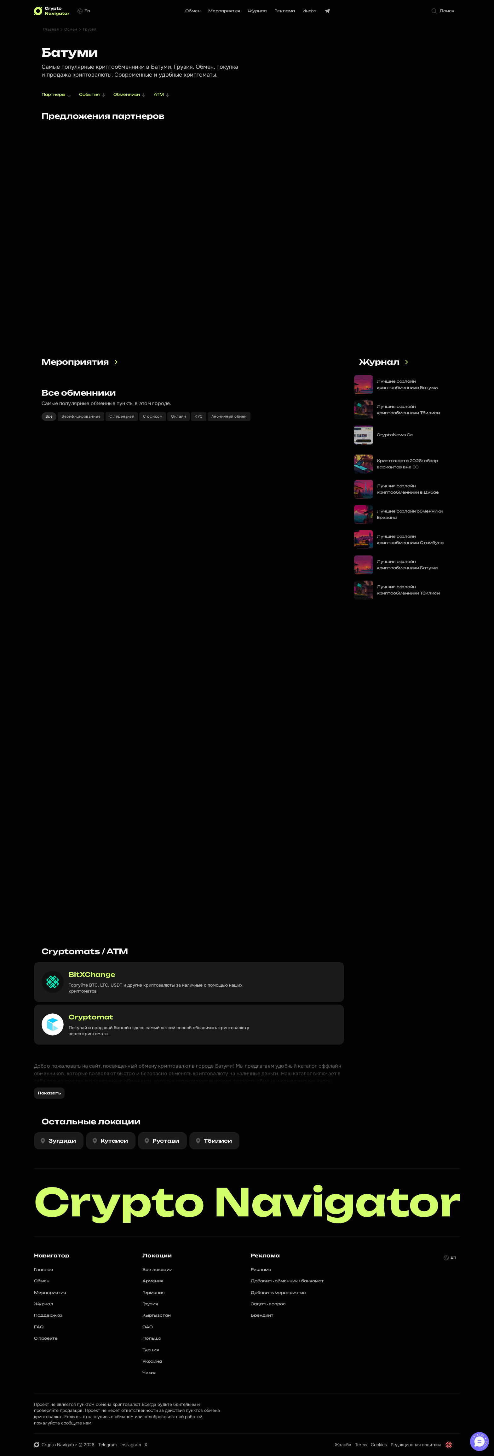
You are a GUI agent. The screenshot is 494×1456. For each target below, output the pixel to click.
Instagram (130, 1444)
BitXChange (92, 974)
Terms (361, 1444)
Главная (51, 29)
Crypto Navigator (247, 1202)
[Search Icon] (444, 11)
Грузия (89, 29)
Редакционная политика (416, 1444)
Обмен (70, 29)
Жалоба (343, 1444)
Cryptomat (91, 1017)
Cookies (379, 1444)
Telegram (107, 1444)
